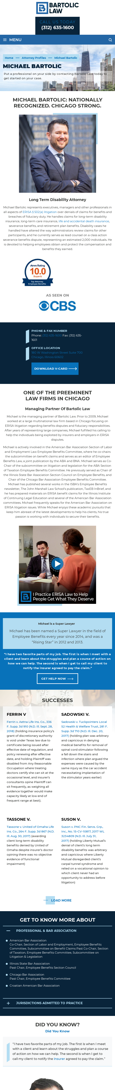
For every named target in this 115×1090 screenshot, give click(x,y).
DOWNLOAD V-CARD (50, 368)
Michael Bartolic (75, 274)
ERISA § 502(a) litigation (40, 212)
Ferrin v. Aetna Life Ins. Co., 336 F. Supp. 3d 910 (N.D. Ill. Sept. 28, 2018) (29, 726)
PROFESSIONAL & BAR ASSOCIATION (46, 931)
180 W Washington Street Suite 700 (57, 352)
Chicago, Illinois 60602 (47, 357)
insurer (59, 1059)
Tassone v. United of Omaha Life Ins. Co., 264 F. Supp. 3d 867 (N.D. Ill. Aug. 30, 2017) (30, 831)
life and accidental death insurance (84, 221)
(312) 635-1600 (57, 27)
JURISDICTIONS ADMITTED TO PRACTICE (49, 1003)
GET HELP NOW (53, 678)
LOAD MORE (61, 900)
